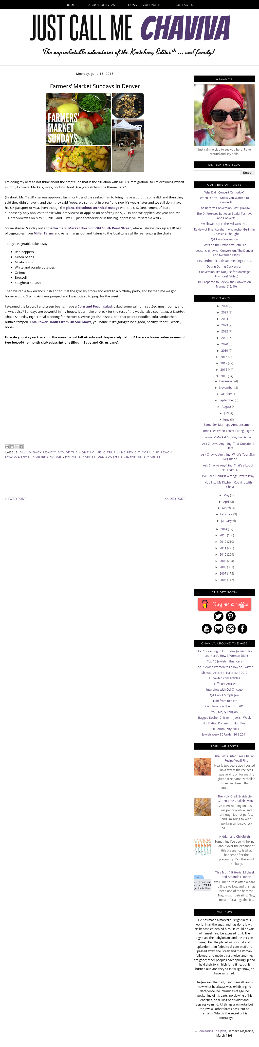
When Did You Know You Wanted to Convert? (224, 200)
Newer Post (15, 499)
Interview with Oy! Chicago (224, 689)
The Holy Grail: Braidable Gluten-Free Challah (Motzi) (236, 798)
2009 (223, 561)
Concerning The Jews (212, 1031)
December (226, 381)
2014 (224, 529)
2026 (225, 306)
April (226, 502)
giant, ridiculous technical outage (92, 207)
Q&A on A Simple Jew (224, 695)
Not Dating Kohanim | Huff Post (224, 723)
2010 (223, 554)
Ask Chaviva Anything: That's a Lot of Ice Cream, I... (228, 467)
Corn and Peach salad (94, 306)
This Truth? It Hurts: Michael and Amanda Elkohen (234, 874)
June (226, 419)
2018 (224, 357)
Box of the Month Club (79, 452)
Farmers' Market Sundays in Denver (228, 437)
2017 (224, 363)
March (227, 508)
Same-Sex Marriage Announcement (228, 425)
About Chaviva (101, 5)
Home (70, 5)
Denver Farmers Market (40, 456)
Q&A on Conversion (224, 239)
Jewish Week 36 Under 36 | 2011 (224, 734)
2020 (225, 344)
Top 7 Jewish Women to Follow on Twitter (224, 667)
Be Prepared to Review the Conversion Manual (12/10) (224, 284)
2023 (225, 325)
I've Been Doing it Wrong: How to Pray (228, 476)
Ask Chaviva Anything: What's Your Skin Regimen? (228, 456)
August (227, 407)
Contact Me (185, 5)
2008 (223, 567)
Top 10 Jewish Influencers (224, 661)
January (226, 521)
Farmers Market (80, 456)
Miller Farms (44, 233)
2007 (223, 573)
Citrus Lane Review (121, 452)
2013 (223, 535)
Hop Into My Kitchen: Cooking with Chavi (228, 484)
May (226, 495)
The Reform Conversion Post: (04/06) (224, 208)
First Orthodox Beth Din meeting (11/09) (224, 261)
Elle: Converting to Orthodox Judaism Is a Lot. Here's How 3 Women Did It (224, 653)
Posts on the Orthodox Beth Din (224, 245)
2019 (225, 351)
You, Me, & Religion (224, 712)
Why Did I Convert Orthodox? (224, 192)
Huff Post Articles (224, 684)
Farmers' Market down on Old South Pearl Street (92, 228)
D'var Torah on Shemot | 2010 (224, 706)
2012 (223, 542)
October (227, 394)
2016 (224, 370)
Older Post (175, 499)
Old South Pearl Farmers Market (129, 456)
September (227, 400)
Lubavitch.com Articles (224, 678)
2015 (224, 376)
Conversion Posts (145, 5)
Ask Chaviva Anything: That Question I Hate (228, 446)
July (227, 413)
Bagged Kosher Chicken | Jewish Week (224, 718)
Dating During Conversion (224, 266)
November (226, 388)
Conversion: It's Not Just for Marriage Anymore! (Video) (224, 274)
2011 (223, 548)
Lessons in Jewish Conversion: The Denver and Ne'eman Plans (224, 253)
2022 (225, 331)
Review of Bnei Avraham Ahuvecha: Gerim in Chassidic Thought (224, 231)
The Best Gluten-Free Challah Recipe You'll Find (235, 758)
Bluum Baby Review (38, 452)
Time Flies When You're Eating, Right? (228, 431)
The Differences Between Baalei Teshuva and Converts (224, 216)
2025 (225, 312)
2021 (225, 338)
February (226, 514)
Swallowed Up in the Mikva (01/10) (224, 224)
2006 (223, 580)
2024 (225, 319)
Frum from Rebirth (224, 701)
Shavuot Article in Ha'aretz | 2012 (224, 673)
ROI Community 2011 (224, 729)
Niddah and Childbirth (234, 836)
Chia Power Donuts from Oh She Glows (60, 322)
